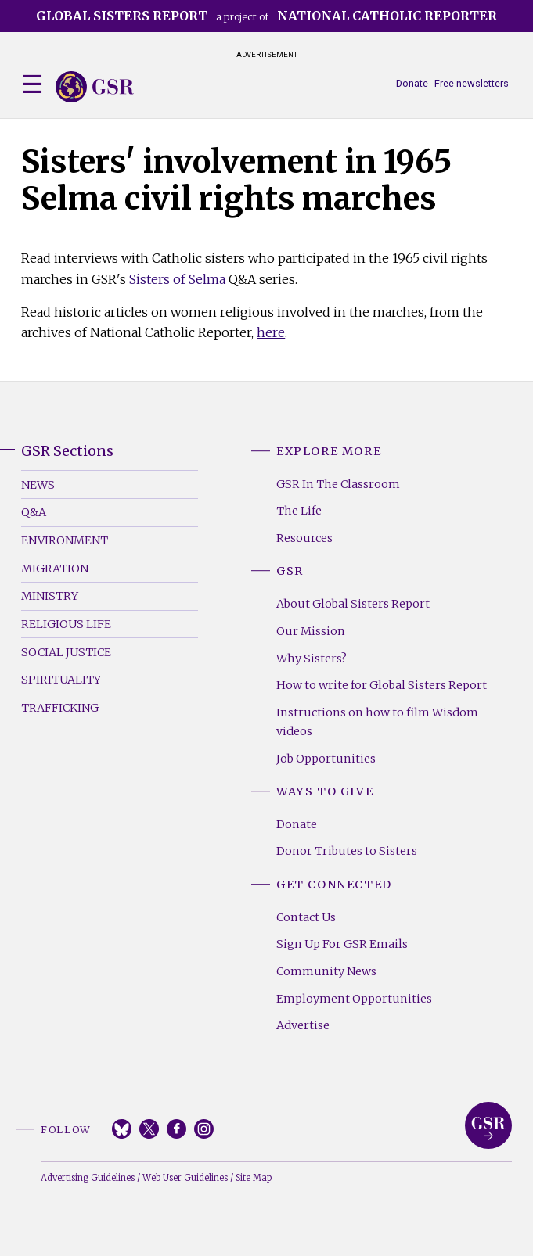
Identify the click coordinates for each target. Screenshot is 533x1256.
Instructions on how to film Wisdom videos (377, 721)
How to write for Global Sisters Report (381, 685)
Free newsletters (471, 83)
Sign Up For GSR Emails (342, 944)
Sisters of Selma (177, 279)
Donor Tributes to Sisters (346, 851)
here (271, 332)
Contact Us (306, 917)
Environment (64, 540)
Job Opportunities (326, 759)
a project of (266, 15)
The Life (299, 511)
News (38, 485)
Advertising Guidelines (88, 1177)
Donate (412, 83)
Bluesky (121, 1129)
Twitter (149, 1129)
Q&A (33, 512)
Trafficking (60, 708)
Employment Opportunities (354, 999)
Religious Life (66, 624)
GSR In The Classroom (338, 484)
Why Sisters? (311, 658)
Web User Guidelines (185, 1177)
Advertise (303, 1025)
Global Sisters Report (488, 1125)
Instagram (204, 1129)
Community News (326, 971)
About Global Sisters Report (353, 604)
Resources (304, 538)
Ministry (49, 596)
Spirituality (61, 680)
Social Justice (66, 652)
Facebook (176, 1129)
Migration (54, 569)
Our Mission (310, 631)
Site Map (254, 1177)
